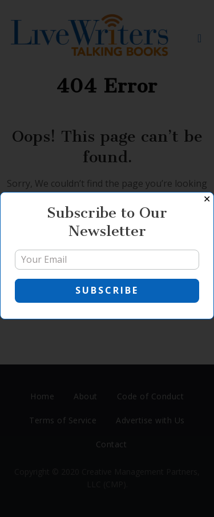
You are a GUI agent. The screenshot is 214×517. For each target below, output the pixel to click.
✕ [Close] (207, 199)
